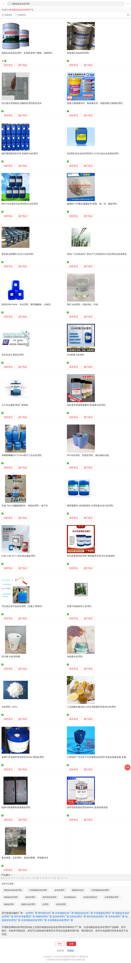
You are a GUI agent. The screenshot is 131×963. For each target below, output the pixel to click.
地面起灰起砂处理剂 (13, 890)
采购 (127, 767)
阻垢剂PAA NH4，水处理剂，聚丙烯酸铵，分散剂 (26, 304)
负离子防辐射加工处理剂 (79, 606)
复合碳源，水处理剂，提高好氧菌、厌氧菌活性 (25, 857)
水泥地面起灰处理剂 (38, 890)
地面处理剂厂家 (44, 916)
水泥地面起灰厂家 (64, 913)
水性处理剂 (61, 904)
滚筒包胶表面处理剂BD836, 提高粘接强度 (87, 807)
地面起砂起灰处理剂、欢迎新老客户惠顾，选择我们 (27, 53)
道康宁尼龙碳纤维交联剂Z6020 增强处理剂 (23, 757)
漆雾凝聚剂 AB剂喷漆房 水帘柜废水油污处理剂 (90, 505)
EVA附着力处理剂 (75, 355)
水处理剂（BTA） (10, 707)
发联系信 (8, 65)
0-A (2, 878)
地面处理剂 (9, 904)
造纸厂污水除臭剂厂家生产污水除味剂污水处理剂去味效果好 (97, 254)
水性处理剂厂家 (116, 916)
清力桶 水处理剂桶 (11, 656)
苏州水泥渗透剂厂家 (24, 916)
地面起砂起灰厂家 (83, 913)
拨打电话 (22, 65)
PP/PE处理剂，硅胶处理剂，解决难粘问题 (88, 455)
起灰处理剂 (59, 890)
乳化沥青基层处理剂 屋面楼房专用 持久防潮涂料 (91, 556)
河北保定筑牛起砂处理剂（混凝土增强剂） (23, 606)
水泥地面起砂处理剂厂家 (34, 920)
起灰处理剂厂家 (61, 916)
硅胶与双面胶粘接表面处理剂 (16, 807)
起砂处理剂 (30, 897)
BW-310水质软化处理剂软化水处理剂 (20, 204)
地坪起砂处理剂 (49, 897)
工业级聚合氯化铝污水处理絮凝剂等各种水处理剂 (91, 707)
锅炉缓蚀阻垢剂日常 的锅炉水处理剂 (20, 153)
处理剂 (46, 904)
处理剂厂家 (31, 913)
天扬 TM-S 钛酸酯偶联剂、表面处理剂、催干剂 (25, 505)
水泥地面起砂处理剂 (100, 890)
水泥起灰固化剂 (90, 897)
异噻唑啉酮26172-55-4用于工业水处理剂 (21, 455)
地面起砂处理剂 (11, 897)
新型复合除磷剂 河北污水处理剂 (17, 254)
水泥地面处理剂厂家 (104, 913)
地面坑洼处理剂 (28, 904)
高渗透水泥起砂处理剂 (78, 53)
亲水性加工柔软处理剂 (13, 355)
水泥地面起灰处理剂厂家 (60, 920)
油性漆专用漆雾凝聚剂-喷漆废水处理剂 (86, 405)
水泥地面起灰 (70, 897)
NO (37, 878)
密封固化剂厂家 (46, 913)
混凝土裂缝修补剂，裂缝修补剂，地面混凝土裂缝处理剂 (94, 103)
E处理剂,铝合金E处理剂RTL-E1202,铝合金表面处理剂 (93, 153)
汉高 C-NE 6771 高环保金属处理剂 (18, 556)
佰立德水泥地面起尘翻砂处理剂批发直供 (22, 103)
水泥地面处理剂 (111, 897)
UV (54, 878)
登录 (59, 943)
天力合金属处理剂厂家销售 (15, 405)
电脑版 (70, 950)
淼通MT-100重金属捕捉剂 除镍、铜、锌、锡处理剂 (92, 204)
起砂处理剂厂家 (78, 916)
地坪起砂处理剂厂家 (97, 916)
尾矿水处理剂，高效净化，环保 (82, 304)
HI (23, 878)
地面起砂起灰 (78, 890)
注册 (71, 943)
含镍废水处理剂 (74, 656)
